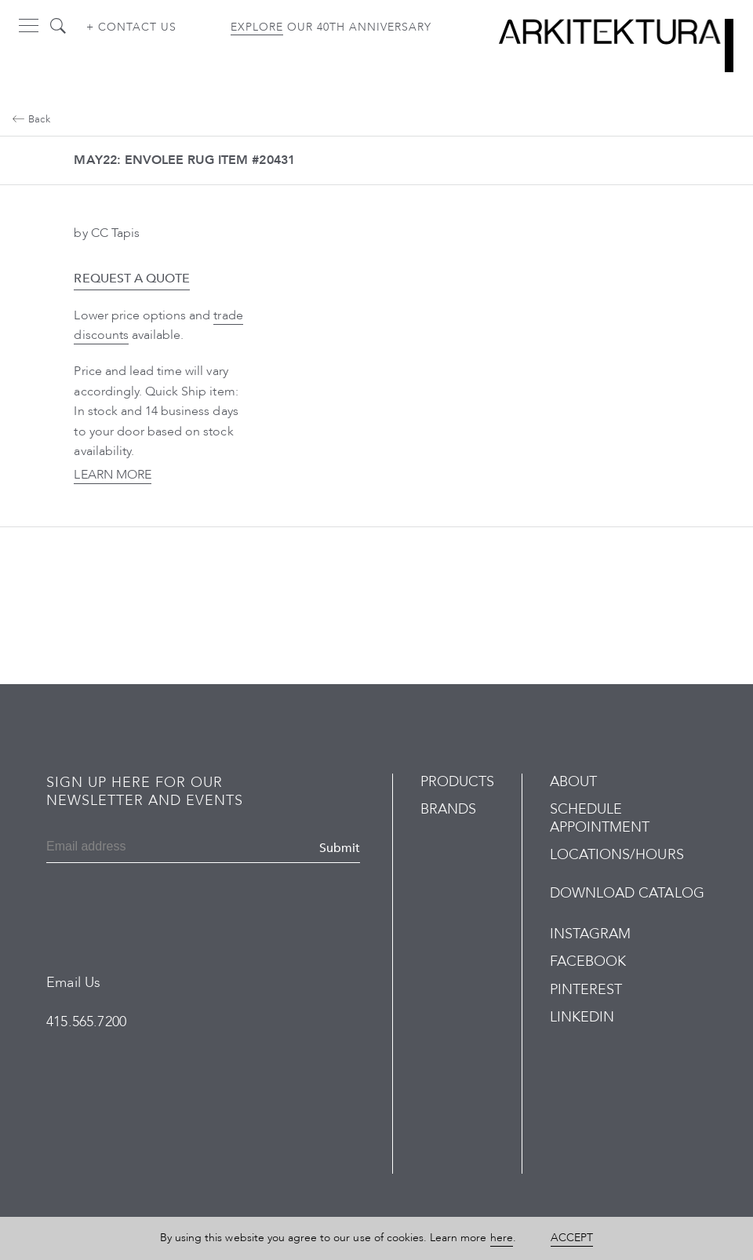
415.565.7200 (86, 1022)
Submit (339, 848)
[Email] (122, 848)
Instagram (590, 934)
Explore (257, 27)
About (573, 782)
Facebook (588, 961)
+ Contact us (131, 27)
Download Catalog (627, 893)
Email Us (73, 982)
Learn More (112, 474)
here (501, 1237)
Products (457, 782)
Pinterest (586, 990)
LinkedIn (582, 1017)
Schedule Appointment (599, 817)
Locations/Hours (617, 855)
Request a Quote (132, 278)
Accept (572, 1237)
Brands (448, 809)
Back (31, 119)
